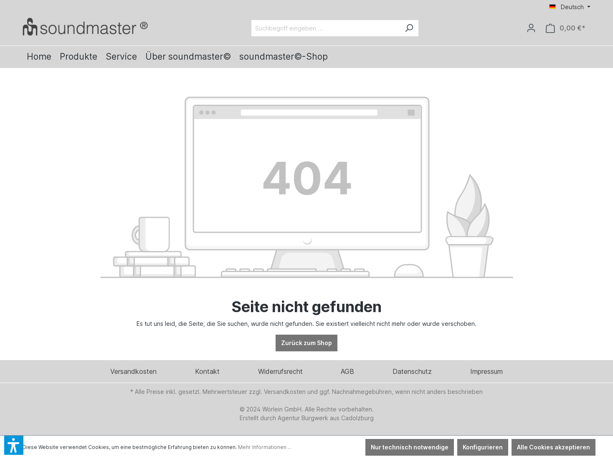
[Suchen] (408, 28)
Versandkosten (133, 371)
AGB (347, 371)
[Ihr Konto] (531, 28)
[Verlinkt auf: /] (85, 26)
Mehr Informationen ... (264, 447)
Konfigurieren (483, 447)
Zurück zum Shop (306, 342)
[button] (13, 445)
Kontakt (207, 371)
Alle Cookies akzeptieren (553, 447)
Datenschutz (412, 371)
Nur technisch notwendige (409, 447)
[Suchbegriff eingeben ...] (325, 28)
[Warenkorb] (565, 28)
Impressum (486, 371)
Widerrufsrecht (280, 371)
